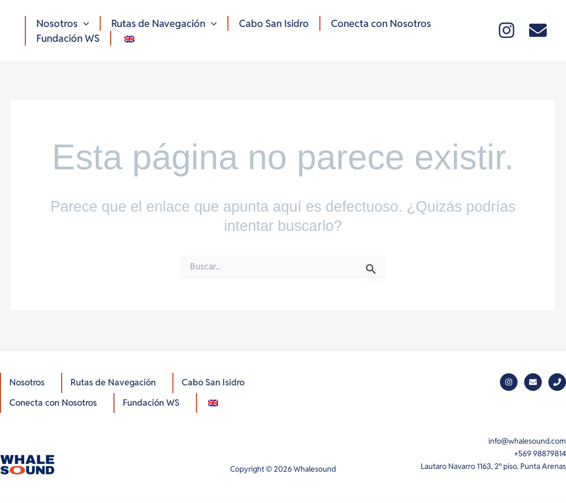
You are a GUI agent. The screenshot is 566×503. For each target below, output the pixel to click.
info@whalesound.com (527, 441)
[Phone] (557, 382)
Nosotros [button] (62, 23)
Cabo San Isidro (271, 23)
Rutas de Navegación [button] (162, 23)
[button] (83, 23)
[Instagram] (506, 30)
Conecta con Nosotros (377, 23)
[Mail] (538, 30)
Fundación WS (67, 38)
